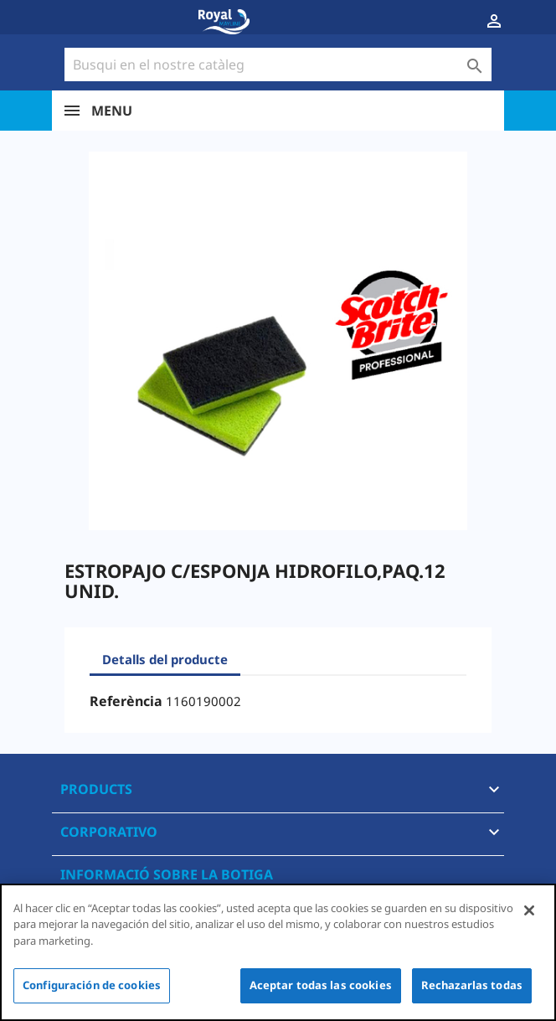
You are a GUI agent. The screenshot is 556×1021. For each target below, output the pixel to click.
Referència (126, 701)
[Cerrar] (529, 910)
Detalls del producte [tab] (165, 659)
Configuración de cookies (92, 985)
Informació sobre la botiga (166, 874)
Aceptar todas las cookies (321, 985)
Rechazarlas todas (472, 985)
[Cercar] (278, 64)
